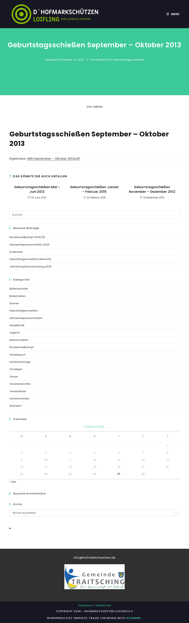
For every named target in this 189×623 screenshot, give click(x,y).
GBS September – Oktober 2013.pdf (53, 158)
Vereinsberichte (20, 384)
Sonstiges (15, 369)
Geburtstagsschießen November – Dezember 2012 (152, 189)
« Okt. (12, 482)
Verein (13, 377)
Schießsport (17, 355)
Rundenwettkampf (21, 347)
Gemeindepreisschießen (25, 318)
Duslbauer (16, 252)
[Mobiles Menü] (173, 14)
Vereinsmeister (19, 398)
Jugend (14, 332)
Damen (14, 303)
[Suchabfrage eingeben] (94, 215)
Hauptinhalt (16, 325)
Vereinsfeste (17, 391)
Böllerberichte (18, 289)
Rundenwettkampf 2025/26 (27, 237)
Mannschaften (18, 340)
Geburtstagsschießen (128, 60)
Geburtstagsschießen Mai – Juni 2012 (37, 189)
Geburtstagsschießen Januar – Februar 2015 (94, 189)
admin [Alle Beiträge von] (98, 106)
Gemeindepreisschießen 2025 (29, 245)
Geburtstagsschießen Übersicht (30, 259)
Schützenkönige (20, 362)
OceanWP (133, 618)
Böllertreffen (17, 296)
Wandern (15, 406)
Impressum (85, 605)
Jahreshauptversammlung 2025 (30, 266)
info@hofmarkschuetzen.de (94, 557)
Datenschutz (103, 605)
